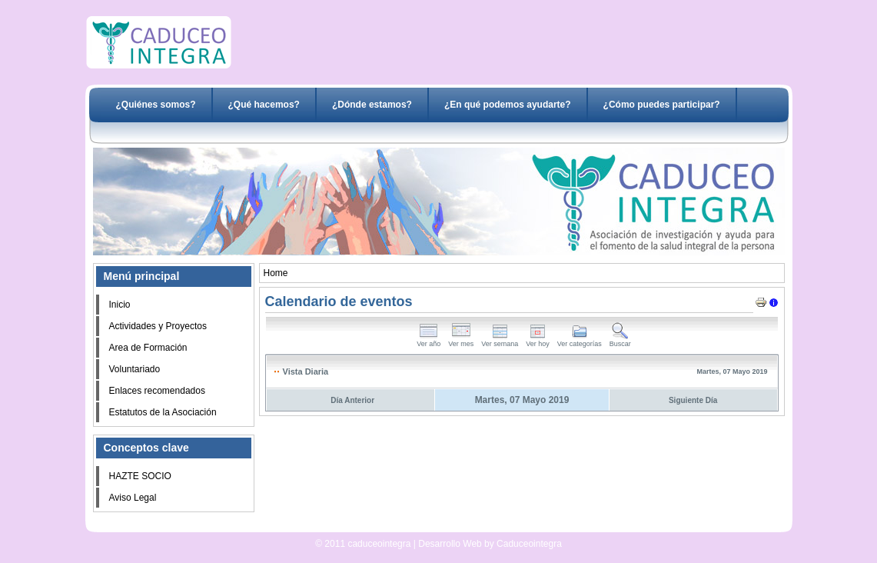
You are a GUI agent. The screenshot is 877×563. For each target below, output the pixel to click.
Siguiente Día (693, 400)
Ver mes (460, 341)
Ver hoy (538, 341)
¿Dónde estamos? (372, 104)
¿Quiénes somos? (156, 104)
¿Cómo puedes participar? (661, 104)
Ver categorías (579, 341)
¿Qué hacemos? (264, 104)
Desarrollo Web (398, 526)
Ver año (428, 341)
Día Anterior (352, 400)
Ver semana (499, 341)
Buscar (620, 341)
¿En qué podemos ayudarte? (507, 104)
